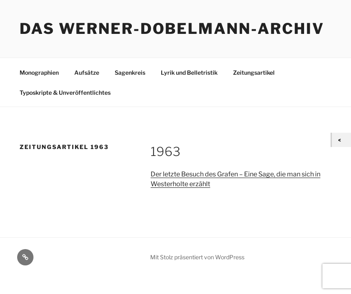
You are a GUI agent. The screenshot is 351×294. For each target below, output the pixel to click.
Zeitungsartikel (254, 72)
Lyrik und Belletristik (189, 72)
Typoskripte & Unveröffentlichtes (65, 92)
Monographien (39, 72)
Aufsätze (86, 72)
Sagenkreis (130, 72)
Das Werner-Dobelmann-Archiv (172, 29)
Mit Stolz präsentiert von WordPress (197, 257)
